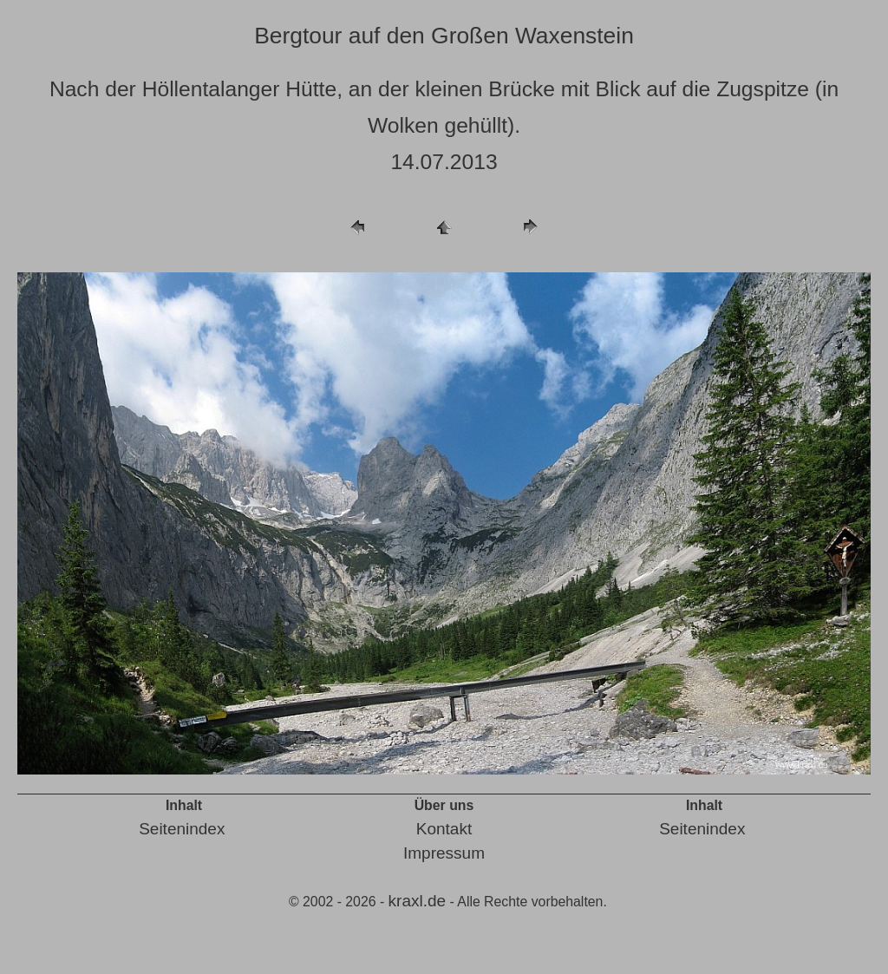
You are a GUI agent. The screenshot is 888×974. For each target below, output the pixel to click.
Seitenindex (182, 829)
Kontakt (444, 829)
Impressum (444, 853)
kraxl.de (417, 901)
